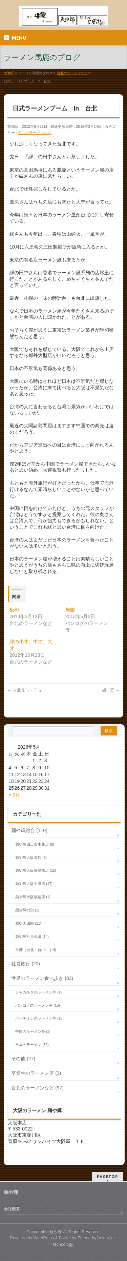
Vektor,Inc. (107, 1238)
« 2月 (14, 794)
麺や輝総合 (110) (29, 830)
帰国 (70, 609)
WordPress (43, 1238)
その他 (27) (23, 1058)
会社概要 (12, 1208)
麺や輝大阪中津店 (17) (33, 884)
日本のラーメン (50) (32, 1045)
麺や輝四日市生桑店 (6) (34, 844)
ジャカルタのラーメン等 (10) (39, 992)
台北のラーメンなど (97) (37, 1087)
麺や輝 (55, 1231)
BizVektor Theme (75, 1238)
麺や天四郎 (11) (28, 923)
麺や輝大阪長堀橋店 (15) (35, 870)
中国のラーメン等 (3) (32, 1031)
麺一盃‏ (110, 690)
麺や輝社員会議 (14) (32, 936)
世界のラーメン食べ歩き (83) (42, 978)
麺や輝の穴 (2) (27, 910)
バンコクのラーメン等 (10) (37, 1005)
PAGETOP (107, 1176)
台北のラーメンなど (34, 133)
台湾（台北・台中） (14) (35, 950)
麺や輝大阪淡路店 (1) (32, 897)
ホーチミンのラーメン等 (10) (39, 1018)
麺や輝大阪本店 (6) (31, 857)
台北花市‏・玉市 (24, 690)
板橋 (14, 609)
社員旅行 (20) (25, 963)
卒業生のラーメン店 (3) (36, 1073)
